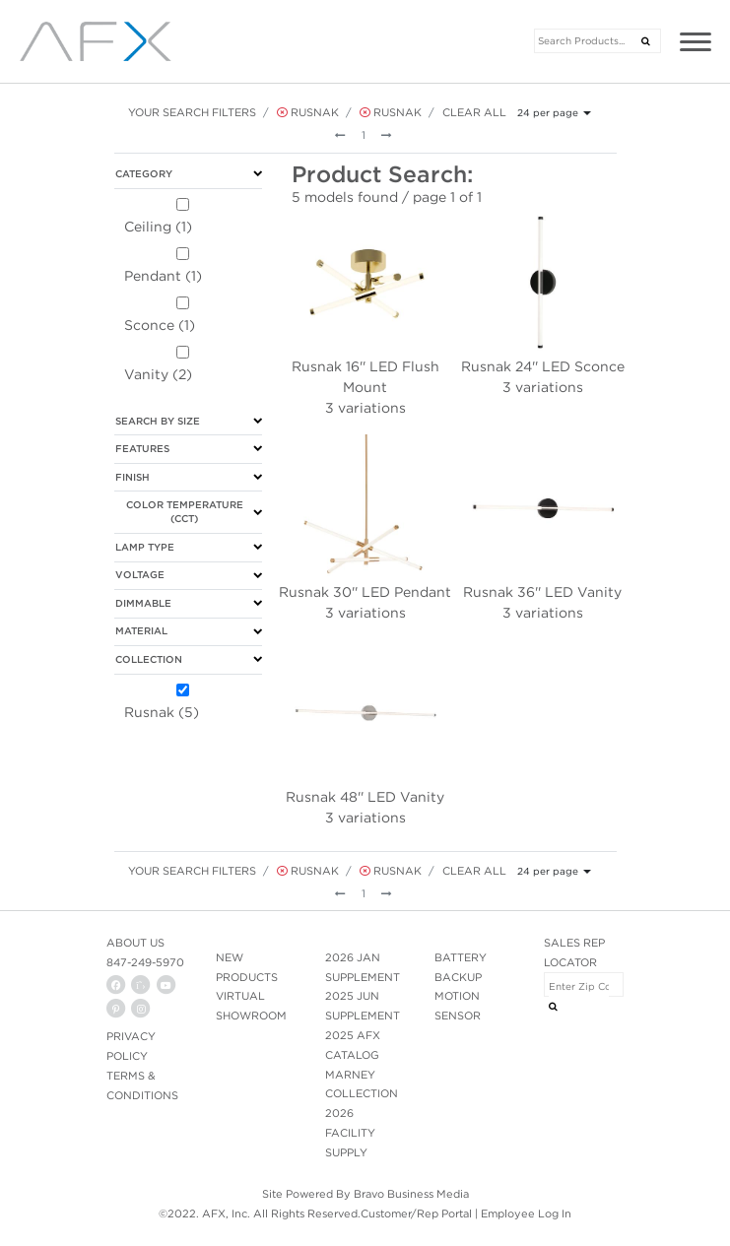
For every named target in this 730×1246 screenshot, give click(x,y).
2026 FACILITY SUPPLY (350, 1132)
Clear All (474, 112)
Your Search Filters (192, 112)
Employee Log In (526, 1213)
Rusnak (308, 112)
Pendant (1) (163, 276)
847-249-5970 (145, 962)
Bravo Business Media (411, 1194)
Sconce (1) (159, 325)
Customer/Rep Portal (416, 1213)
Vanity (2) (158, 374)
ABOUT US (135, 943)
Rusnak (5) (161, 712)
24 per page (547, 112)
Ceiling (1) (158, 226)
